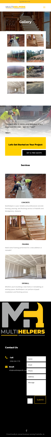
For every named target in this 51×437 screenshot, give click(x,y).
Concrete (25, 202)
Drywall (25, 283)
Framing (25, 244)
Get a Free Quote (34, 153)
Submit (40, 399)
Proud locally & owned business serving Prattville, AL (25, 434)
